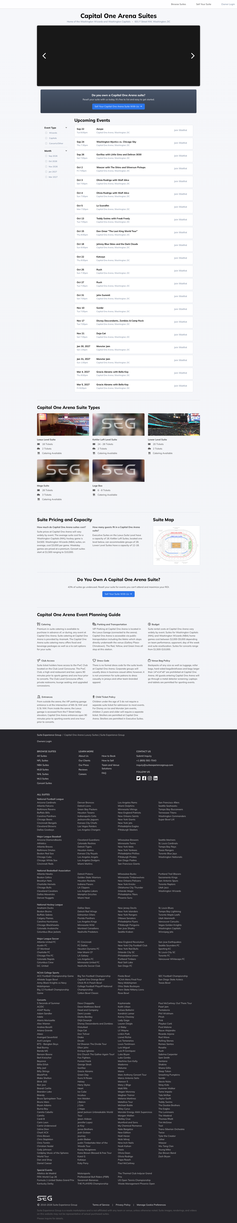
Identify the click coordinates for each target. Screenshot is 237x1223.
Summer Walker (166, 1088)
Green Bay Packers (87, 809)
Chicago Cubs (44, 857)
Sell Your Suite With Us (118, 594)
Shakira (162, 1064)
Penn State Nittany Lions (131, 989)
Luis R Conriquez (126, 1050)
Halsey (81, 1081)
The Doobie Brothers (169, 1105)
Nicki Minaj (124, 1139)
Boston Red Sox (45, 853)
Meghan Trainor (126, 1095)
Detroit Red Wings (87, 911)
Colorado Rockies (87, 843)
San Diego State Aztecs (170, 979)
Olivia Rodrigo (125, 1156)
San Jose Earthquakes (169, 942)
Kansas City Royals (88, 853)
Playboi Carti (165, 1023)
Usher (161, 1139)
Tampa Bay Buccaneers (170, 809)
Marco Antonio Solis (128, 1078)
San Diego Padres (127, 860)
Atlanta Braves (45, 846)
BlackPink (42, 1074)
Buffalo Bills (43, 812)
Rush (161, 1050)
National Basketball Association (54, 870)
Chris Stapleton (45, 1139)
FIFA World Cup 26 (47, 1176)
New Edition (124, 1132)
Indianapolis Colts (87, 816)
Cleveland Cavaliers (47, 891)
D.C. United (42, 965)
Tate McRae (164, 1095)
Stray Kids (163, 1084)
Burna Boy (42, 1108)
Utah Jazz (163, 887)
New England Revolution (131, 942)
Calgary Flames (45, 918)
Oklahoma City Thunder (130, 887)
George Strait (84, 1064)
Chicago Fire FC (45, 955)
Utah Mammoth (166, 918)
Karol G (81, 1156)
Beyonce (41, 1061)
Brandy (41, 1095)
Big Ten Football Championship (94, 976)
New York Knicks (126, 884)
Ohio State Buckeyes (129, 986)
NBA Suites (43, 765)
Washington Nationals (170, 857)
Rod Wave (163, 1037)
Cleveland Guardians (88, 839)
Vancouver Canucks (168, 921)
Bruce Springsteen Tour (49, 1098)
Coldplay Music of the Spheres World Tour (52, 1154)
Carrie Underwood (46, 1125)
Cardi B (41, 1118)
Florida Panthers (86, 918)
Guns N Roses (85, 1078)
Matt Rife (122, 1088)
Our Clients (84, 760)
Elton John (83, 1047)
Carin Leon (42, 1122)
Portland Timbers (127, 959)
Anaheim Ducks (45, 907)
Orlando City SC (126, 952)
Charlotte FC (43, 952)
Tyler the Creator (167, 1136)
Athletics (41, 843)
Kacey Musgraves (87, 1149)
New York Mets (125, 846)
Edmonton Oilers (86, 914)
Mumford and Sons (128, 1122)
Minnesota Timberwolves (131, 877)
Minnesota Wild (86, 925)
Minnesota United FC (88, 962)
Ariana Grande (44, 1030)
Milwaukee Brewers (128, 839)
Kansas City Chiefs (87, 822)
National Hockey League (50, 904)
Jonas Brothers (85, 1129)
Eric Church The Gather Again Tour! (96, 1054)
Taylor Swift (164, 1098)
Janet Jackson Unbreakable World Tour (95, 1114)
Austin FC (42, 945)
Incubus (82, 1095)
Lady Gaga (123, 1020)
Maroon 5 (123, 1081)
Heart (80, 1088)
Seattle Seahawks (167, 805)
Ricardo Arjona (166, 1033)
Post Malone (165, 1027)
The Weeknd (165, 1115)
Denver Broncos (86, 802)
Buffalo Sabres (44, 914)
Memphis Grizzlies (87, 894)
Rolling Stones (166, 1040)
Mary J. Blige (124, 1084)
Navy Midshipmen (127, 982)
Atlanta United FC (46, 942)
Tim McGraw (165, 1122)
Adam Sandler (44, 1013)
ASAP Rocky (43, 1010)
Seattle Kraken (125, 931)
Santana (162, 1061)
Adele (40, 1016)
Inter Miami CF (85, 952)
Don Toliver (83, 1033)
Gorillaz (82, 1067)
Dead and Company (88, 1010)
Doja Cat (82, 1030)
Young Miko (164, 1149)
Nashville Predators (88, 931)
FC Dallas (83, 945)
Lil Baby (122, 1027)
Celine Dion (43, 1129)
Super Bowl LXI (166, 819)
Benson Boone (44, 1054)
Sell (203, 4)
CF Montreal (43, 948)
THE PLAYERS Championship (93, 1183)
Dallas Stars (84, 907)
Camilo (40, 1115)
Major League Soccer (48, 938)
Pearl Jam (163, 1006)
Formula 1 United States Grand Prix (55, 1180)
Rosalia (162, 1047)
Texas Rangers (166, 850)
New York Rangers (127, 914)
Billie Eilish (42, 1064)
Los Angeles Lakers (88, 891)
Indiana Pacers (85, 884)
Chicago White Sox (47, 860)
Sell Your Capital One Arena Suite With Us (118, 106)
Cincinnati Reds (45, 863)
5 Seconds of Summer (48, 1003)
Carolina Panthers (46, 816)
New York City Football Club (132, 945)
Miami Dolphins (126, 805)
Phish (161, 1016)
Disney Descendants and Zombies (95, 1023)
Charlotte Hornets (46, 884)
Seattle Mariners (166, 839)
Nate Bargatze (125, 1129)
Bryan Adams (44, 1105)
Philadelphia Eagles (128, 826)
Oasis (121, 1149)
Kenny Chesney (126, 1016)
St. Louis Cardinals (168, 843)
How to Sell (108, 760)
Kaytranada (124, 1003)
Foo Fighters (84, 1057)
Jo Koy (81, 1125)
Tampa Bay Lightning (169, 911)
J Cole (80, 1105)
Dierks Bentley (85, 1016)
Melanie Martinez (127, 1098)
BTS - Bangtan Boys (47, 1044)
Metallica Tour (125, 1102)
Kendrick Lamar (126, 1013)
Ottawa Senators (127, 918)
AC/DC (40, 1006)
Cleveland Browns (46, 826)
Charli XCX (42, 1132)
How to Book (108, 755)
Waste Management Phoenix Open (136, 1183)
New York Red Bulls (128, 948)
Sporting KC (164, 948)
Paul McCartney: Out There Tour (175, 1003)
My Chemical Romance (130, 1125)
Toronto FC (164, 955)
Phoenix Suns (125, 897)
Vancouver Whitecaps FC (171, 959)
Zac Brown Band (167, 1152)
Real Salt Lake (125, 962)
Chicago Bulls (44, 887)
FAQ (104, 773)
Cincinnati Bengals (47, 822)
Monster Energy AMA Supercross (135, 1112)
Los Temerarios (126, 1040)
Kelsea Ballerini (126, 1010)
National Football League (50, 799)
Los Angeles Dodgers (89, 860)
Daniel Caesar (44, 1163)
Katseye (82, 1159)
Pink (160, 1020)
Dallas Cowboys (45, 829)
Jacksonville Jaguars (88, 819)
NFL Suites (42, 760)
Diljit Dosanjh (85, 1020)
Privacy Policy (123, 1204)
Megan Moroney (126, 1091)
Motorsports (84, 1173)
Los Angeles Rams (127, 802)
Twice (161, 1132)
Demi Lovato (84, 1013)
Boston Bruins (44, 911)
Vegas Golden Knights (170, 925)
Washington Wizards (91, 21)
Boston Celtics (44, 877)
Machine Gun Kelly (128, 1061)
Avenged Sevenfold (47, 1037)
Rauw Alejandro (166, 1030)
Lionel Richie (124, 1037)
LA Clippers (83, 887)
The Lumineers (166, 1112)
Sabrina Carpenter (167, 1054)
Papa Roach (124, 1159)
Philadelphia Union (128, 955)
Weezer (162, 1142)
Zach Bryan (164, 1156)
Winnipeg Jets (165, 931)
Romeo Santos (166, 1044)
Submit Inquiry (144, 755)
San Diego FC (125, 965)
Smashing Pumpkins (169, 1074)
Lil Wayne (123, 1030)
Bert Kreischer (44, 1057)
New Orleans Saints (128, 816)
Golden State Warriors (89, 877)
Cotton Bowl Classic (88, 993)
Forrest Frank (84, 1061)
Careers (82, 774)
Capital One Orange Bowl (91, 979)
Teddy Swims (165, 1102)
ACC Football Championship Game (55, 976)
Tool (160, 1125)
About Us (83, 755)
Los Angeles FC (86, 959)
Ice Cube (82, 1091)
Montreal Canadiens (88, 928)
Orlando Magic (125, 891)
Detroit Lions (84, 805)
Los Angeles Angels (88, 857)
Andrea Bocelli (44, 1027)
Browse (178, 4)
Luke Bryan (124, 1054)
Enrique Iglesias (86, 1050)
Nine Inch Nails (126, 1142)
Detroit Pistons (85, 873)
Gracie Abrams (85, 1071)
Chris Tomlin (43, 1142)
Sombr (161, 1078)
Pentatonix (164, 1010)
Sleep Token (164, 1071)
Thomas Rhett (165, 1118)
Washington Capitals (119, 21)
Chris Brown (43, 1136)
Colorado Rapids (45, 959)
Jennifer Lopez (85, 1122)
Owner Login (228, 4)
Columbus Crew (45, 962)
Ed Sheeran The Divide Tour (92, 1044)
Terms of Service (101, 1204)
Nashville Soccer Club (89, 965)
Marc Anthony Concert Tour (132, 1074)
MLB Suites (43, 769)
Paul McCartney (126, 1163)
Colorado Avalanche (47, 928)
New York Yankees (127, 850)
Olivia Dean (124, 1152)
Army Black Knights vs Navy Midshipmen (52, 984)
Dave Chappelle (86, 1003)
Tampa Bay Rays (167, 846)
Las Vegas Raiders (87, 826)
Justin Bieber (84, 1139)
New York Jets (125, 822)
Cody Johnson (44, 1149)
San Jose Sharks (126, 928)
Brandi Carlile (44, 1088)
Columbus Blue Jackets (49, 931)
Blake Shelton (44, 1078)
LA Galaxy (83, 955)
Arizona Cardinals (46, 802)
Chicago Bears (44, 819)
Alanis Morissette (46, 1020)
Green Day (83, 1074)
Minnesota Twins (127, 843)
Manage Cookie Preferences (151, 1204)
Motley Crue (124, 1118)
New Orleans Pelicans (129, 880)
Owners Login (44, 741)
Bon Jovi (41, 1084)
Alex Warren (43, 1023)
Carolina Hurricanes (47, 921)
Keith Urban (124, 1006)
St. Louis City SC (166, 952)
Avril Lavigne (44, 1040)
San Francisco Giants (129, 863)
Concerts (41, 999)
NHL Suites (43, 774)
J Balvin (82, 1102)
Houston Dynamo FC (88, 948)
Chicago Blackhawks (48, 925)
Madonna (123, 1064)
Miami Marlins (85, 863)
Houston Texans (86, 812)
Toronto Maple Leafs (169, 914)
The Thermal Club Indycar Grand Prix (135, 1175)
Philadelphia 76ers (128, 894)
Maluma (122, 1067)
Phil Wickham (165, 1013)
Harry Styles (84, 1084)
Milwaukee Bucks (127, 873)
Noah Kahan (124, 1146)
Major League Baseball (49, 836)
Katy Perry (83, 1163)
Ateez (40, 1033)
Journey (82, 1136)
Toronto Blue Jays (167, 853)
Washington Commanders (172, 816)
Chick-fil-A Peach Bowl (90, 982)
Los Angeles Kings (87, 921)
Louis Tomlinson (126, 1044)
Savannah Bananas (88, 1180)
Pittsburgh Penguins (128, 925)
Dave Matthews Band (89, 1006)
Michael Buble (125, 1105)
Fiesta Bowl (124, 976)
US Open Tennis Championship (134, 1180)
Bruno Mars (43, 1102)
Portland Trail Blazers (169, 873)
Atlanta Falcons (45, 805)
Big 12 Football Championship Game (53, 991)
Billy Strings (43, 1071)
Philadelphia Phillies (128, 853)
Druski (81, 1040)
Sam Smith (164, 1057)
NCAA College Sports (48, 972)
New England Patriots (129, 812)
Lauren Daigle (125, 1023)
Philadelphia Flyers (128, 921)
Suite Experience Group (49, 734)
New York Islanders (128, 911)
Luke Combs (124, 1057)
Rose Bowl (123, 993)
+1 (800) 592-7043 (146, 760)
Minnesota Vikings (127, 809)
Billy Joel (41, 1067)
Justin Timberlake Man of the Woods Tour (93, 1144)
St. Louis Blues (166, 907)
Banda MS (42, 1050)
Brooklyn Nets (44, 880)
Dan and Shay (44, 1159)
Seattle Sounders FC (168, 945)
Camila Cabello (45, 1112)
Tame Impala (165, 1091)
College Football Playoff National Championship (95, 988)
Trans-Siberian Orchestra (171, 1129)
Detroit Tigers (85, 846)
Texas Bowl (164, 982)
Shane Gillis (164, 1067)
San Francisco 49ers (168, 802)
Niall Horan (124, 1136)
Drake (81, 1037)
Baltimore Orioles (46, 850)
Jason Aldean (85, 1118)
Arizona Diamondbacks (49, 839)
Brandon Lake (44, 1091)
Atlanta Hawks (45, 873)
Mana (121, 1071)
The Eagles (164, 1108)
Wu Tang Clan (166, 1146)
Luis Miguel (124, 1047)
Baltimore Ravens (46, 809)
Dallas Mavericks (46, 894)
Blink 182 (42, 1081)
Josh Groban (84, 1132)
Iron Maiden (84, 1098)
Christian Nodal (45, 1146)
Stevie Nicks (164, 1081)
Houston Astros (86, 850)
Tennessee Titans (167, 812)
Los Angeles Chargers (89, 829)
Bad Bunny (43, 1047)
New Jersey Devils (127, 907)
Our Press (84, 765)
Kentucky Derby (45, 1183)
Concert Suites (44, 783)
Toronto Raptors (166, 884)
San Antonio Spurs (168, 880)
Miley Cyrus (124, 1108)
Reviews (83, 769)
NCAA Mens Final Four (130, 979)
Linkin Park (124, 1033)
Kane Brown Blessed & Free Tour (95, 1152)
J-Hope (81, 1108)
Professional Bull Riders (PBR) (93, 1176)
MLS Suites (43, 778)
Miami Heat (84, 897)
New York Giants (126, 819)
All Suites (42, 755)
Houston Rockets (86, 880)
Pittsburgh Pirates (127, 857)
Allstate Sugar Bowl (47, 979)
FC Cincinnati (84, 942)
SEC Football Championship (173, 976)
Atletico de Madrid (46, 1173)
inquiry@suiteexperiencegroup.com (154, 765)
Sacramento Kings (167, 877)
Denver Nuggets (45, 897)
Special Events (44, 1170)
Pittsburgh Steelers (128, 829)
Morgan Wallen (126, 1115)
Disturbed (83, 1027)
